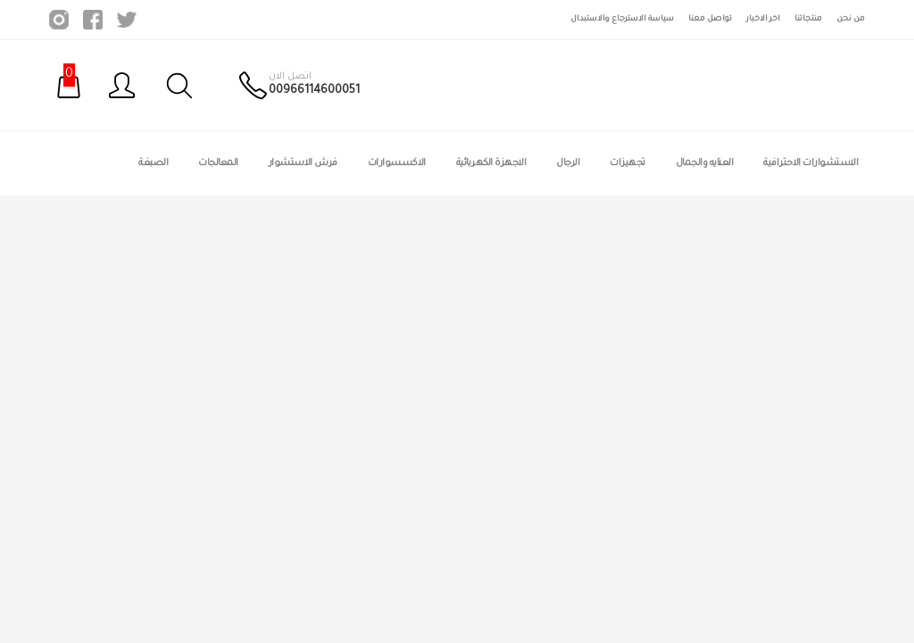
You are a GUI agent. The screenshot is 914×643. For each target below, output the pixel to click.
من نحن (850, 19)
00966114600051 (314, 91)
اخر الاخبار (763, 19)
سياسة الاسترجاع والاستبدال (622, 19)
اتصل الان (290, 76)
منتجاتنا (808, 19)
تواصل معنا (710, 19)
